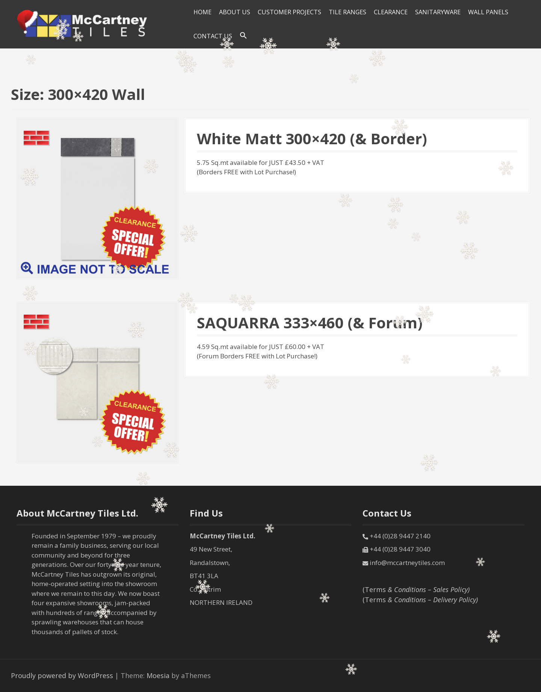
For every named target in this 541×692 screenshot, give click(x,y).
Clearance (391, 12)
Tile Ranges (347, 12)
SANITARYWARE (438, 12)
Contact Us (212, 36)
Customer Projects (289, 12)
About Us (234, 12)
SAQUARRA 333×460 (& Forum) (310, 322)
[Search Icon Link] (243, 36)
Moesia (158, 675)
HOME (202, 12)
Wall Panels (488, 12)
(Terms (416, 589)
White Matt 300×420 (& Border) (312, 138)
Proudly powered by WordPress (62, 675)
